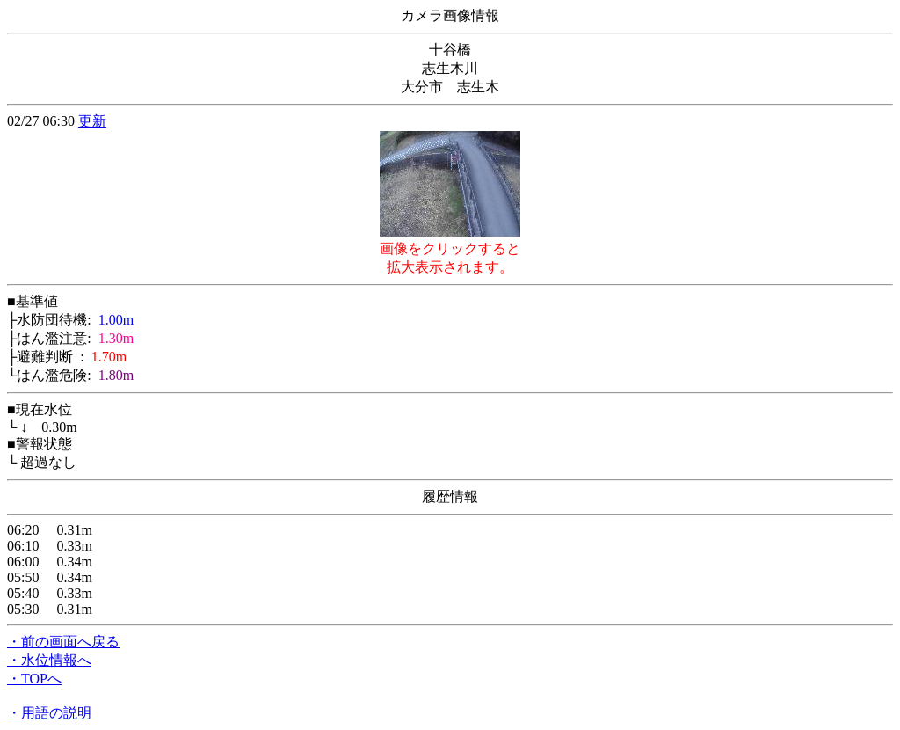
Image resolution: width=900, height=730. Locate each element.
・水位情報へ (49, 660)
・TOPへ (34, 678)
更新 (92, 120)
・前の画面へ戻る (63, 641)
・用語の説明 (49, 712)
